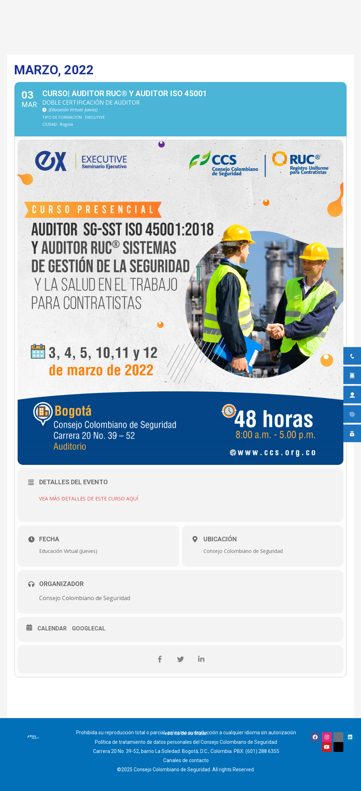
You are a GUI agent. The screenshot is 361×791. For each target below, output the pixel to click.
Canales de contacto (186, 760)
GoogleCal (88, 628)
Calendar (52, 628)
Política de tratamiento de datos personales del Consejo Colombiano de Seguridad (186, 742)
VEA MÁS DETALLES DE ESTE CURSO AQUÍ (88, 498)
